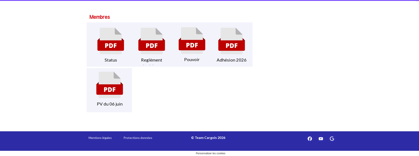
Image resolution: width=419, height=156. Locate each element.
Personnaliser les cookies (210, 153)
